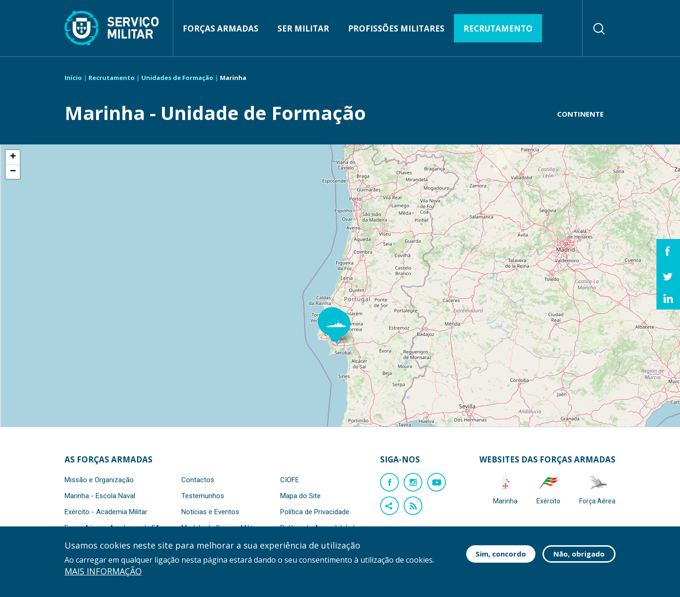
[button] (341, 327)
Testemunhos (202, 496)
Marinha (505, 489)
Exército (548, 489)
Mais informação (103, 571)
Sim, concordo (501, 553)
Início (73, 77)
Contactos (197, 480)
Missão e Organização (99, 480)
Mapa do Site (300, 496)
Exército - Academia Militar (106, 512)
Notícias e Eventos (210, 512)
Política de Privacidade (314, 512)
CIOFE (289, 480)
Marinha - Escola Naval (100, 496)
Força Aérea (597, 489)
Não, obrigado (579, 553)
